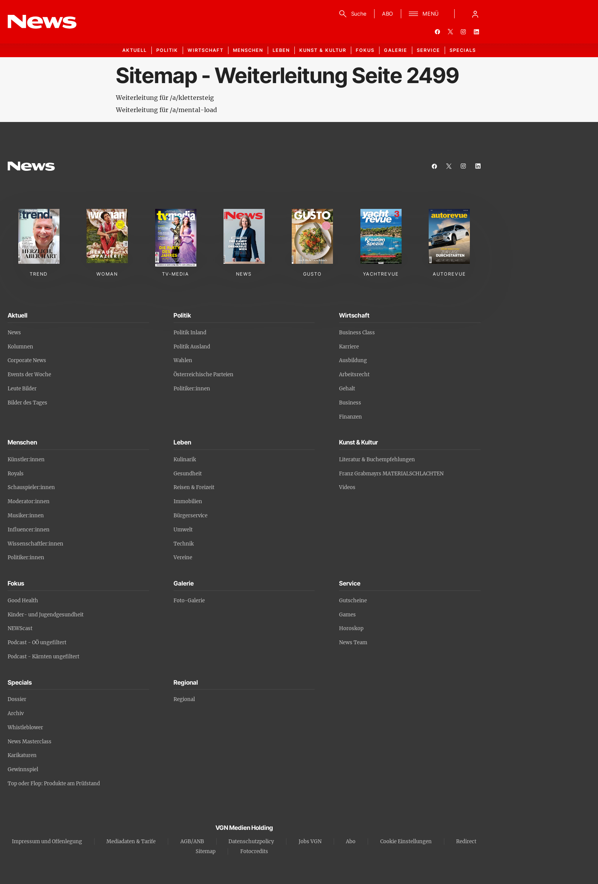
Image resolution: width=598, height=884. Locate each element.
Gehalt (347, 388)
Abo (350, 841)
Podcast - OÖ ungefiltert (37, 642)
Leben (281, 50)
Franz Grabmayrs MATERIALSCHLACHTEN (391, 473)
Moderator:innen (29, 501)
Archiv (16, 713)
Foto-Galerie (189, 600)
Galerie (395, 50)
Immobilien (188, 501)
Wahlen (183, 360)
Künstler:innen (26, 459)
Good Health (23, 600)
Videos (347, 487)
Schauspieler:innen (31, 487)
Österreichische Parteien (203, 374)
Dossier (17, 699)
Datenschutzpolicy (251, 841)
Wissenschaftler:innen (35, 544)
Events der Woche (29, 374)
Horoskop (351, 628)
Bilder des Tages (27, 402)
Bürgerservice (190, 515)
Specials (463, 50)
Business (350, 402)
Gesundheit (188, 473)
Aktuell (134, 50)
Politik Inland (190, 332)
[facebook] (437, 31)
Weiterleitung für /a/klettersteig (165, 97)
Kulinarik (185, 459)
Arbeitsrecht (354, 374)
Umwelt (183, 529)
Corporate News (27, 360)
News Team (353, 642)
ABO (387, 13)
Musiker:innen (26, 515)
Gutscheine (353, 600)
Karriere (349, 346)
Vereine (183, 557)
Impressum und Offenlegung (47, 841)
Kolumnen (20, 346)
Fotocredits (254, 851)
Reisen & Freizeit (194, 487)
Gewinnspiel (23, 769)
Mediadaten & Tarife (131, 841)
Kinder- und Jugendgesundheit (46, 614)
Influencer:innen (29, 529)
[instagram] (463, 31)
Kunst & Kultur (322, 50)
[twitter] (450, 31)
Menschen (248, 50)
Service (428, 50)
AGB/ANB (192, 841)
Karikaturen (22, 755)
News (14, 332)
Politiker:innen (192, 388)
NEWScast (20, 628)
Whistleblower (25, 727)
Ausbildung (353, 360)
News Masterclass (29, 741)
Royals (16, 473)
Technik (184, 544)
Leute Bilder (22, 388)
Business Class (357, 332)
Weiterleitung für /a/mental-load (166, 110)
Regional (184, 699)
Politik (167, 50)
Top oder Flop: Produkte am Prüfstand (54, 783)
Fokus (365, 50)
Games (347, 614)
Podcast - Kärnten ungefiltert (43, 656)
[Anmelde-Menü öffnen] (475, 13)
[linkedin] (476, 31)
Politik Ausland (192, 346)
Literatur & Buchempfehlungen (377, 459)
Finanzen (350, 417)
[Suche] (351, 14)
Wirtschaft (205, 50)
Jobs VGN (310, 841)
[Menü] (424, 13)
